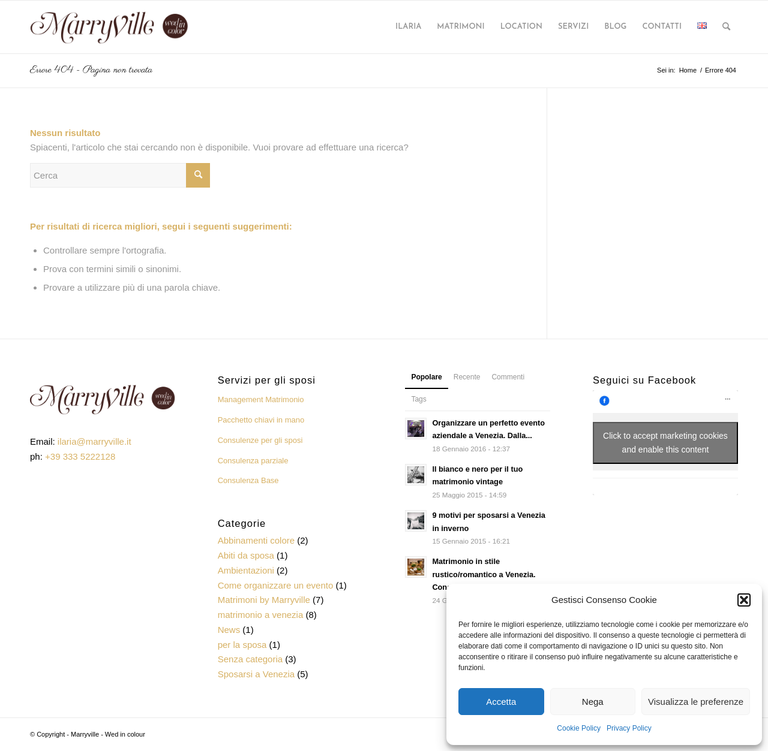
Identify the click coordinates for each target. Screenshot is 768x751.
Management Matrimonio (261, 399)
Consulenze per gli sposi (260, 440)
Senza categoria (250, 659)
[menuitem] (408, 27)
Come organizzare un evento (276, 585)
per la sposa (242, 645)
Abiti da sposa (246, 555)
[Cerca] (726, 27)
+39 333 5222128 (80, 456)
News (229, 630)
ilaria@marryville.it (94, 441)
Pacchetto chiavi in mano (261, 419)
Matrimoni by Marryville (264, 600)
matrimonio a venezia (261, 615)
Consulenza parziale (253, 460)
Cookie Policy (579, 728)
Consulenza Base (248, 480)
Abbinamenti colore (256, 540)
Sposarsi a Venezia (256, 674)
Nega (593, 701)
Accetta (501, 701)
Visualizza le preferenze (695, 701)
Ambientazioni (246, 570)
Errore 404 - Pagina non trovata (91, 70)
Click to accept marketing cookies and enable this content (665, 442)
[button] (744, 600)
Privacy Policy (629, 728)
